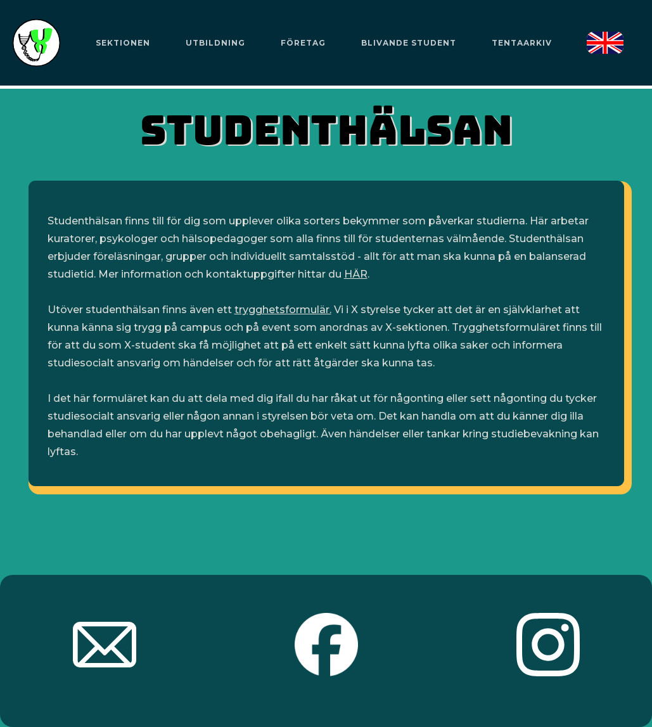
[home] (36, 43)
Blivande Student (408, 43)
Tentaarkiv (522, 43)
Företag (303, 43)
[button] (123, 43)
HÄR (356, 274)
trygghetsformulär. (282, 310)
